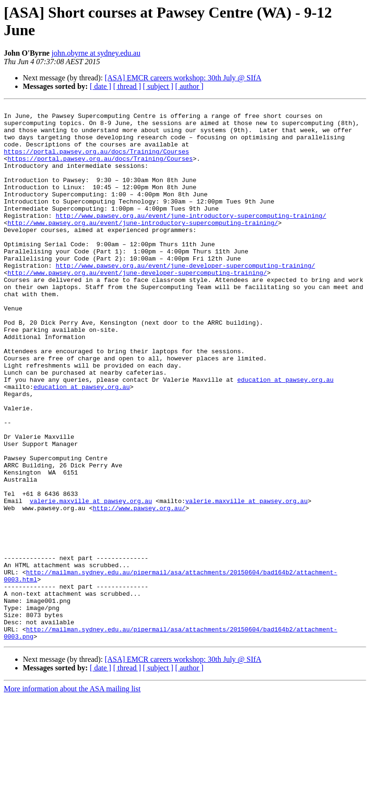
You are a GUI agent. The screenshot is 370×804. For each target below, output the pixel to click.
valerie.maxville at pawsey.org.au (91, 580)
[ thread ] (127, 86)
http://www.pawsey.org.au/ (139, 589)
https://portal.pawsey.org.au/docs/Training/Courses (96, 161)
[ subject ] (158, 86)
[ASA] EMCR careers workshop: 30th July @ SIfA (182, 78)
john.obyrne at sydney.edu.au (95, 53)
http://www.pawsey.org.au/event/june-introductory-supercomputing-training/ (191, 238)
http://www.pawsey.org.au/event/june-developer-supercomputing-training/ (185, 298)
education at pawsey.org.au (285, 435)
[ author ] (189, 86)
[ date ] (100, 86)
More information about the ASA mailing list (72, 796)
